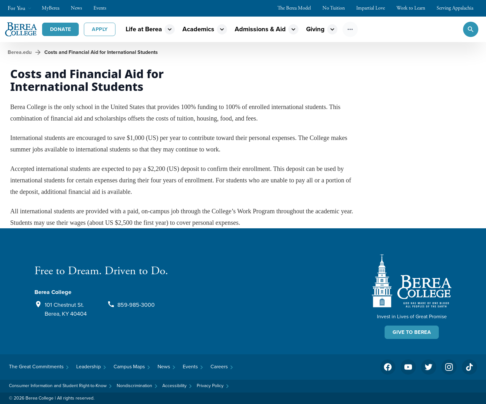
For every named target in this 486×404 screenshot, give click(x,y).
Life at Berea (144, 29)
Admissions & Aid (260, 29)
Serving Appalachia (458, 8)
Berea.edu (20, 52)
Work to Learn (413, 8)
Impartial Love (373, 8)
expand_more (169, 29)
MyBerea (54, 8)
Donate (60, 29)
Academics (198, 29)
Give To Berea (412, 332)
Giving (315, 29)
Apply (99, 29)
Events (103, 8)
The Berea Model (297, 8)
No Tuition (336, 8)
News (79, 8)
